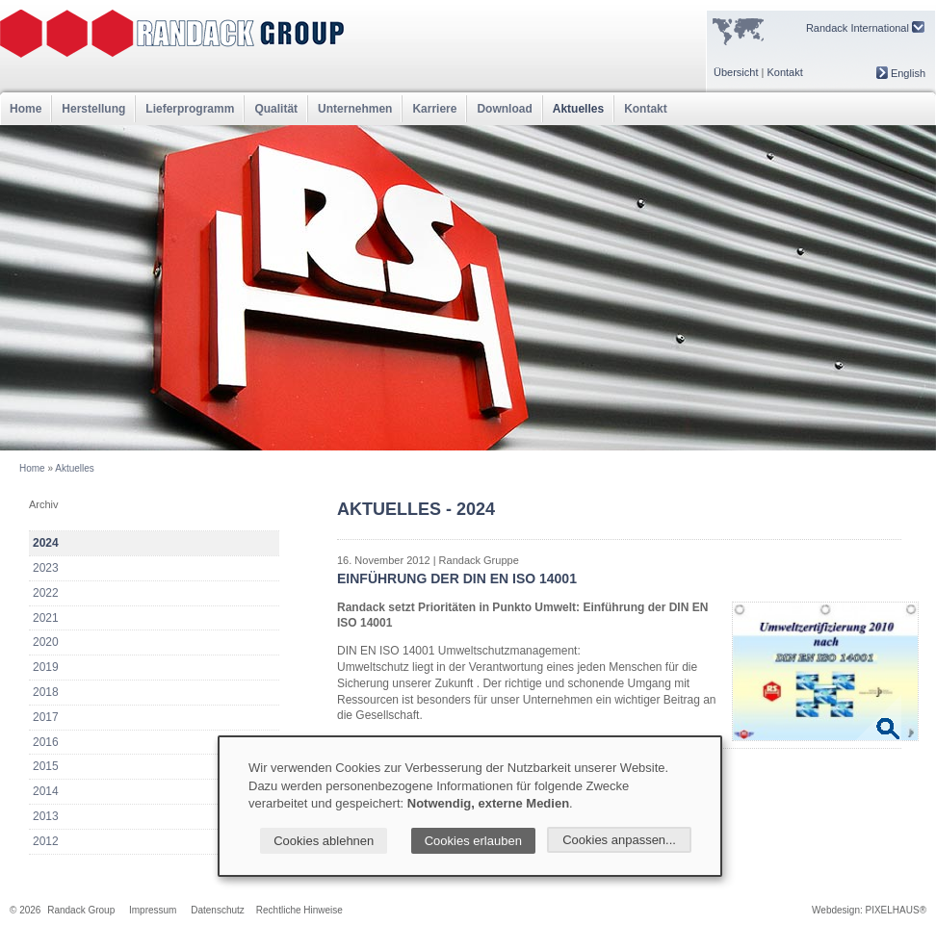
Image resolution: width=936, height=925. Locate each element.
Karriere (434, 109)
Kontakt (784, 72)
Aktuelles (578, 109)
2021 (46, 618)
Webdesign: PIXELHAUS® (869, 910)
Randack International (865, 27)
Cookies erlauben (473, 841)
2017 (46, 717)
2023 (46, 568)
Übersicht (736, 72)
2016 (46, 742)
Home (25, 109)
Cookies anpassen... (619, 840)
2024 (46, 543)
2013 (46, 816)
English (900, 73)
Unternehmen (355, 109)
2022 (46, 593)
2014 (46, 791)
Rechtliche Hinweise (299, 910)
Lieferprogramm (189, 109)
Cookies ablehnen (323, 841)
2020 (46, 642)
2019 (46, 667)
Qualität (276, 109)
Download (504, 109)
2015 (46, 766)
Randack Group (81, 910)
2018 (46, 692)
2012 (46, 841)
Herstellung (93, 109)
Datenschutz (218, 910)
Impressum (152, 910)
